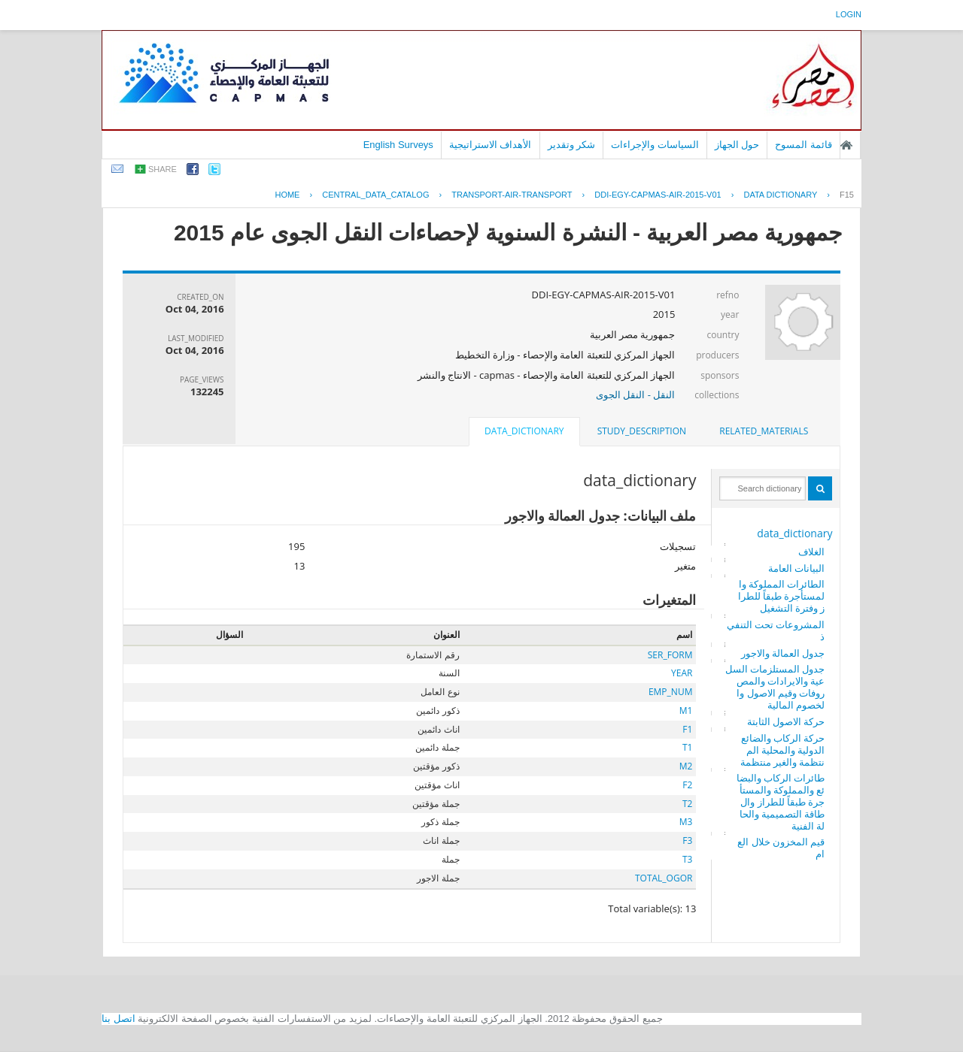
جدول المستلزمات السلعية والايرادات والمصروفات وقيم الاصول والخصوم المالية (775, 687)
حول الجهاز (737, 144)
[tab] (763, 431)
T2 (687, 803)
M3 (686, 821)
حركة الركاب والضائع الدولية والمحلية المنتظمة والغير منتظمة (782, 750)
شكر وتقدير (572, 144)
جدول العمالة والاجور (783, 653)
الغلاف (811, 552)
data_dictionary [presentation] (524, 431)
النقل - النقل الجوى (635, 394)
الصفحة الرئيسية (846, 145)
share (162, 169)
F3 (687, 840)
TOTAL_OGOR (663, 878)
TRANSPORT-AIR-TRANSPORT (511, 194)
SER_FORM (670, 654)
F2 (687, 784)
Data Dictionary (780, 194)
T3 (687, 859)
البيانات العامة (796, 568)
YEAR (681, 673)
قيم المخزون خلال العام (781, 848)
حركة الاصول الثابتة (786, 721)
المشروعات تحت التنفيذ (776, 630)
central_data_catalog (375, 194)
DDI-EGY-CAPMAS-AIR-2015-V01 (657, 194)
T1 (687, 747)
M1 (686, 710)
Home (287, 194)
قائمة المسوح (803, 144)
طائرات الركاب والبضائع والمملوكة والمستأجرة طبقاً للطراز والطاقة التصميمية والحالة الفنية (781, 802)
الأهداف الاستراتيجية (490, 144)
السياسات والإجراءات (655, 144)
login (848, 14)
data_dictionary (794, 533)
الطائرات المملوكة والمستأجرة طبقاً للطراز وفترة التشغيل (781, 596)
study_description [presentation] (641, 431)
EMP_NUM (671, 691)
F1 (687, 729)
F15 (847, 194)
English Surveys (398, 144)
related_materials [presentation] (763, 431)
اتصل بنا (118, 1018)
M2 (686, 766)
